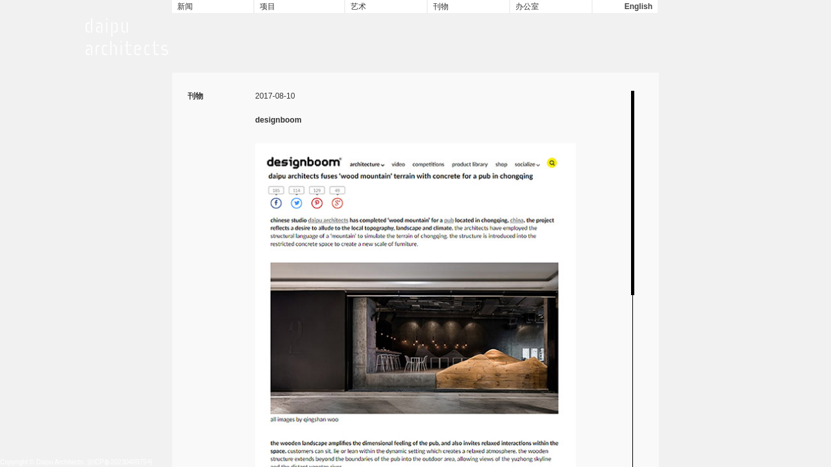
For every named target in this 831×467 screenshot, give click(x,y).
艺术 (358, 6)
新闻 (185, 6)
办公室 (527, 6)
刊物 (441, 6)
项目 (267, 6)
